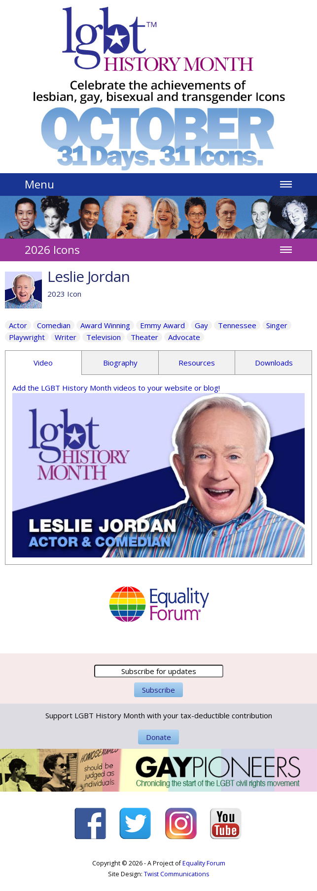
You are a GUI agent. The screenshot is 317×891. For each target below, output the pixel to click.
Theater (144, 337)
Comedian (53, 325)
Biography (120, 363)
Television (103, 337)
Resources (196, 363)
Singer (276, 325)
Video (43, 363)
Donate (158, 737)
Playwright (27, 337)
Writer (65, 337)
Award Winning (105, 325)
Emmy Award (162, 325)
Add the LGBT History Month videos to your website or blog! (116, 388)
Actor (18, 325)
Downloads (274, 363)
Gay (201, 325)
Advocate (184, 337)
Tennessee (237, 325)
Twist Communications (176, 874)
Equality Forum (203, 863)
